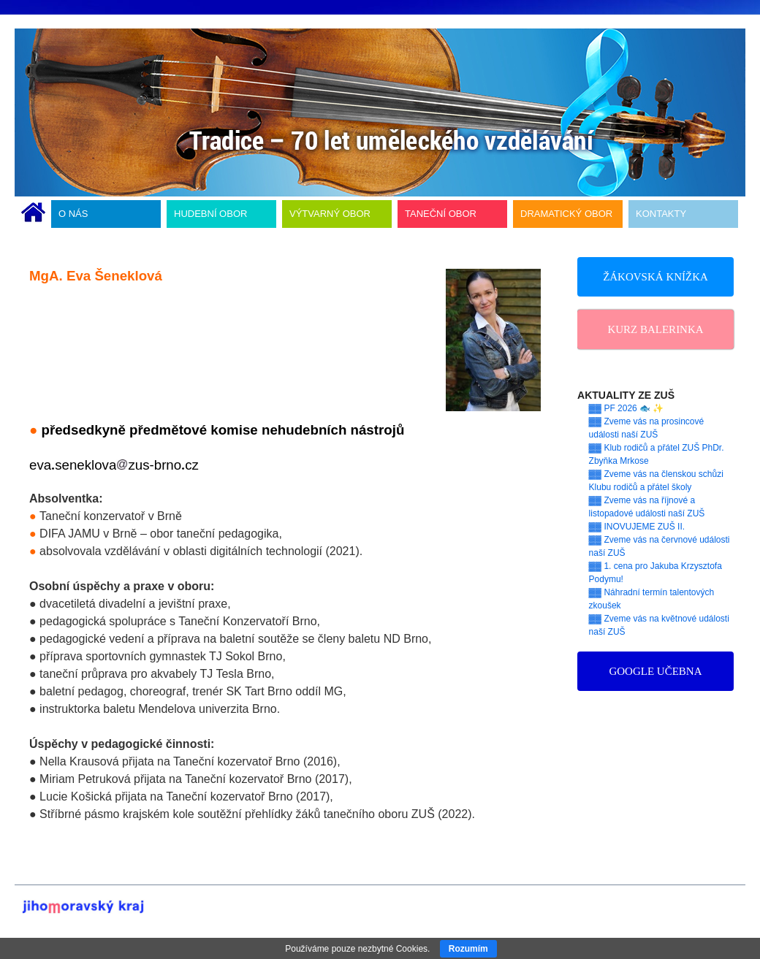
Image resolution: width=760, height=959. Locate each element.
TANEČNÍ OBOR (440, 213)
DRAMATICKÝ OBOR (566, 213)
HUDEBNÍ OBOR (210, 213)
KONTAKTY (661, 213)
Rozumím (468, 949)
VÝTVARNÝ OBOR (329, 213)
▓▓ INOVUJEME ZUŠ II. (637, 526)
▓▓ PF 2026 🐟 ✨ (626, 408)
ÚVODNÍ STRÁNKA (33, 214)
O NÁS (73, 213)
